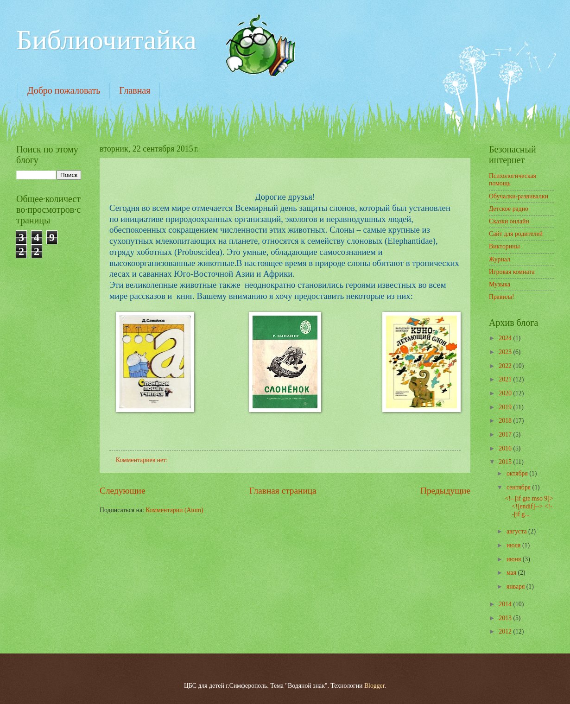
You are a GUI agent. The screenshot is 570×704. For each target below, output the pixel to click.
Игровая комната (512, 271)
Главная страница (283, 490)
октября (518, 473)
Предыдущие (445, 490)
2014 (506, 604)
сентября (519, 487)
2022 (506, 365)
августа (517, 531)
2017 (506, 434)
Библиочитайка (106, 40)
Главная (134, 90)
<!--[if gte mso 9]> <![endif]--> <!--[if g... (529, 506)
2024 (506, 338)
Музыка (499, 284)
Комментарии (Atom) (174, 510)
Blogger (374, 685)
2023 (506, 352)
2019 (506, 407)
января (516, 586)
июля (514, 545)
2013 (506, 618)
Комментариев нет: (143, 460)
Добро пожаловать (63, 90)
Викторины (504, 246)
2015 (506, 461)
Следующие (123, 490)
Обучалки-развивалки (518, 196)
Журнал (499, 259)
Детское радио (508, 208)
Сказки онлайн (509, 221)
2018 (506, 420)
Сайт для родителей (516, 233)
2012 (506, 631)
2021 (506, 379)
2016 (506, 448)
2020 (506, 393)
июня (515, 559)
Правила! (501, 296)
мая (512, 572)
